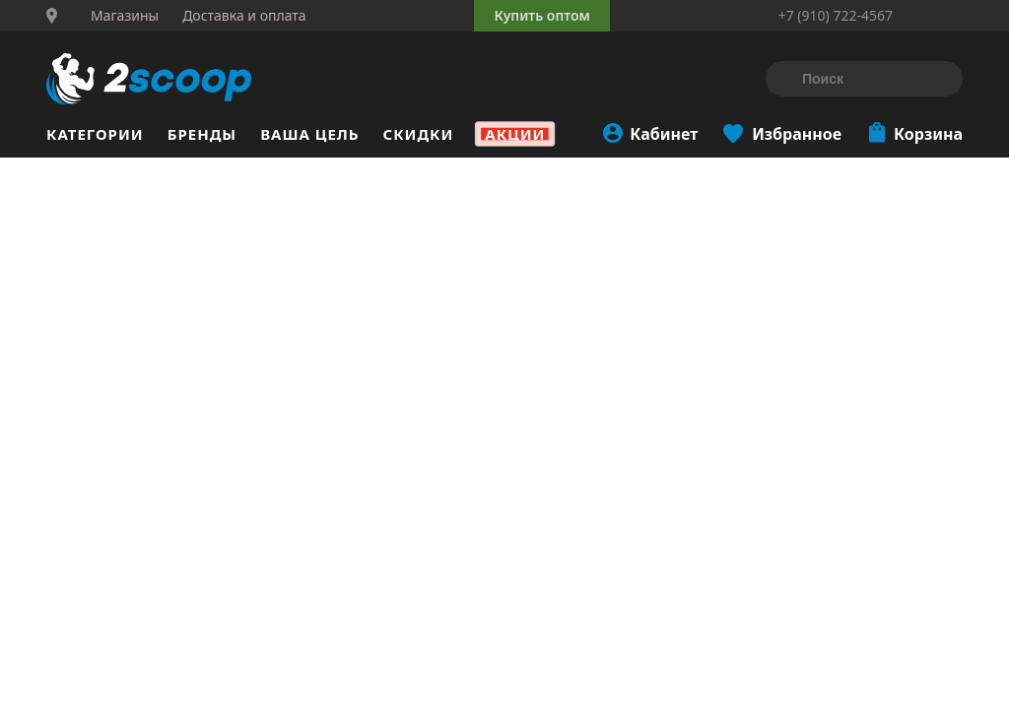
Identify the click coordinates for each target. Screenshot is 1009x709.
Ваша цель (309, 134)
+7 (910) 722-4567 (835, 15)
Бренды (202, 134)
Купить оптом (541, 15)
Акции (515, 134)
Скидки (418, 134)
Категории (95, 134)
